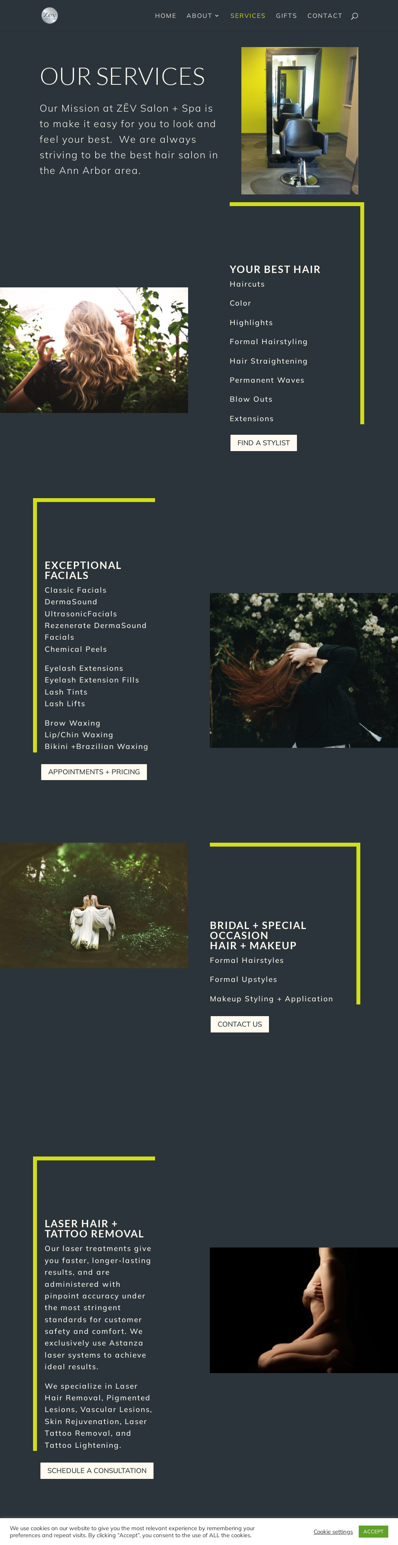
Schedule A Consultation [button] (97, 1470)
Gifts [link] (286, 16)
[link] (49, 15)
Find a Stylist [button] (263, 442)
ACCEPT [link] (373, 1531)
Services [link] (248, 16)
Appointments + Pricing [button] (94, 771)
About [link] (200, 16)
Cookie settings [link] (333, 1531)
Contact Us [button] (240, 1024)
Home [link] (165, 16)
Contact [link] (325, 16)
